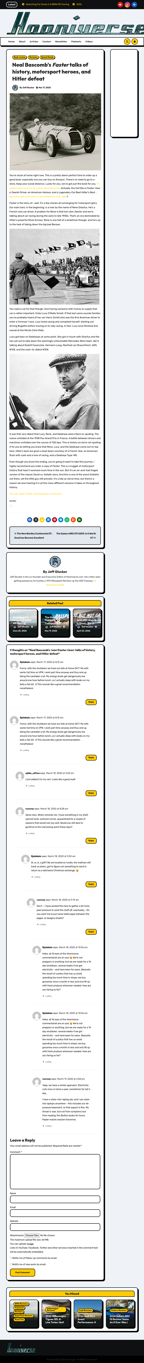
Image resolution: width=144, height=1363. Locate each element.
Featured (19, 1307)
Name (13, 1193)
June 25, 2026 (20, 631)
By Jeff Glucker (23, 87)
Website (14, 1220)
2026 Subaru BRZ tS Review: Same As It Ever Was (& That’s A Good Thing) (120, 1322)
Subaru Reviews (119, 1310)
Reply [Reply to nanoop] (91, 840)
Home (11, 41)
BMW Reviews (21, 1303)
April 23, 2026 (83, 631)
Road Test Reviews (23, 1315)
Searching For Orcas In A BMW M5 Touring (22, 620)
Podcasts (76, 41)
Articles (34, 41)
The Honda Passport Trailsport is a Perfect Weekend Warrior (55, 623)
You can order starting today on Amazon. (35, 493)
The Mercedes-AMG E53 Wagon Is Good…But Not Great (86, 622)
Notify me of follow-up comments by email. (34, 1257)
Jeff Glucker (57, 572)
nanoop (29, 808)
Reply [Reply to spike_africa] (91, 793)
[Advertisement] (124, 94)
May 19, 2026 (51, 631)
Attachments (17, 1235)
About (22, 41)
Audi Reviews (85, 1310)
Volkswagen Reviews (52, 1309)
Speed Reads (47, 57)
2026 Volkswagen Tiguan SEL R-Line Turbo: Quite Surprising (56, 1320)
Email (13, 1207)
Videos (89, 41)
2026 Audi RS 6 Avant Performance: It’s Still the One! (88, 1320)
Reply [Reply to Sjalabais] (91, 701)
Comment (16, 1151)
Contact (46, 41)
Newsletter (61, 41)
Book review (19, 57)
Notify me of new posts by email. (29, 1264)
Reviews (33, 57)
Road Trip (19, 1319)
